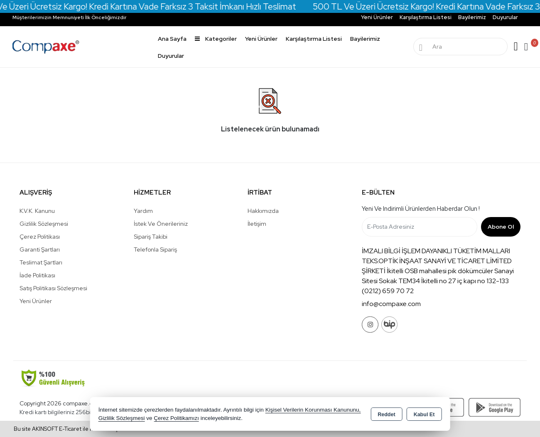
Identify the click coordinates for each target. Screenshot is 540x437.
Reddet (386, 414)
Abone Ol (501, 226)
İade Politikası (37, 275)
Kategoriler (216, 38)
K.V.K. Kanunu (37, 211)
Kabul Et (424, 414)
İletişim (257, 223)
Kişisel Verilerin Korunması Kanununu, (313, 410)
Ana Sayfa (172, 38)
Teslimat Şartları (41, 262)
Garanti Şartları (40, 249)
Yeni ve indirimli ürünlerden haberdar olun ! (421, 209)
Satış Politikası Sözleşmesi (53, 288)
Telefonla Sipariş (155, 249)
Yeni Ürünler (36, 301)
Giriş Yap (516, 46)
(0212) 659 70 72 (388, 290)
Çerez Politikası (40, 236)
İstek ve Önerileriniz (161, 223)
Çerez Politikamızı (176, 418)
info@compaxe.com (391, 303)
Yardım (143, 211)
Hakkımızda (263, 211)
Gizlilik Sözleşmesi (44, 223)
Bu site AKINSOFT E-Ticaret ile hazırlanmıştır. (69, 428)
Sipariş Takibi (150, 236)
